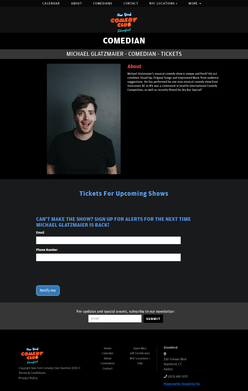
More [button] (195, 3)
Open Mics (139, 348)
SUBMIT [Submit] (153, 319)
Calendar (51, 3)
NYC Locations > (163, 3)
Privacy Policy (28, 378)
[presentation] (70, 273)
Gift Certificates (140, 353)
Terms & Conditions (32, 373)
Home (107, 348)
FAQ (140, 363)
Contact (131, 3)
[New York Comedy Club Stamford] (124, 22)
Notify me (48, 290)
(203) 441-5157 (178, 376)
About (76, 3)
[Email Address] (114, 318)
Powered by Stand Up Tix (182, 384)
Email (40, 233)
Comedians (102, 3)
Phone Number (47, 250)
